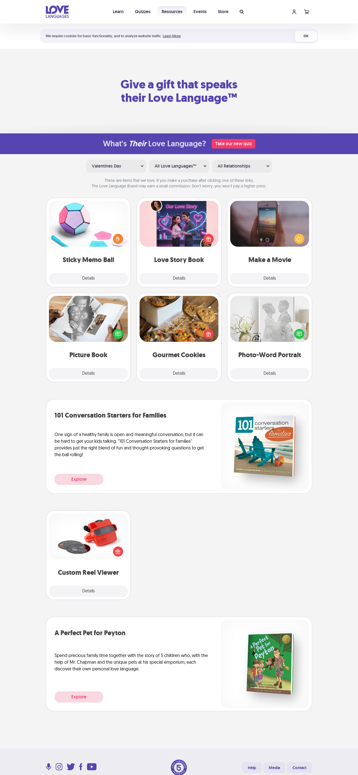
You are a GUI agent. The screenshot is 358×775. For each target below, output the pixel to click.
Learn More (172, 36)
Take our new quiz (233, 144)
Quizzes (142, 12)
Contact (300, 767)
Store (223, 12)
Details (88, 278)
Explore (78, 479)
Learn (118, 12)
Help (252, 767)
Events (200, 12)
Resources (172, 12)
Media (274, 767)
